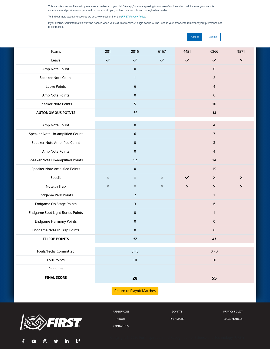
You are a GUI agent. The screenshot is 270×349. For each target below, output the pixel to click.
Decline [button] (212, 36)
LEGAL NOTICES (233, 319)
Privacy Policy (133, 16)
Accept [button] (195, 36)
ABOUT (121, 319)
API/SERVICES (121, 311)
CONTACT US (121, 326)
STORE (177, 319)
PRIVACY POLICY (233, 311)
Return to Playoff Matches (135, 290)
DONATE (177, 311)
